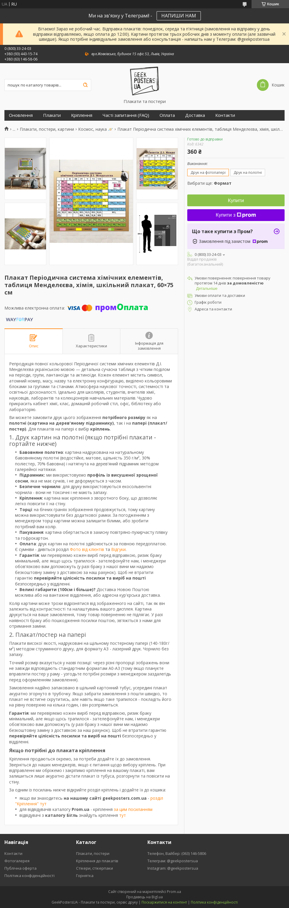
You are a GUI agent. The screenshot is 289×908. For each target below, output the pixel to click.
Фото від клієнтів (87, 549)
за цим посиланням (133, 809)
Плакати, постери (92, 853)
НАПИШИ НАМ (178, 15)
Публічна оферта (20, 868)
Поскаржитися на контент (164, 902)
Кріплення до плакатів (97, 860)
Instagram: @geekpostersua (172, 868)
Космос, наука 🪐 (95, 129)
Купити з (236, 215)
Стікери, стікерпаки (94, 868)
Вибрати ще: (209, 183)
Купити (236, 200)
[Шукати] (85, 85)
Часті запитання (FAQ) (126, 115)
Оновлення (21, 115)
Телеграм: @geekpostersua (172, 860)
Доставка (195, 115)
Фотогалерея (16, 860)
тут (122, 815)
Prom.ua (174, 891)
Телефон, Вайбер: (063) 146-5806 (176, 853)
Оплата (167, 115)
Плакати (52, 115)
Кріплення (81, 115)
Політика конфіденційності (29, 875)
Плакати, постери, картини (47, 129)
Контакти (225, 115)
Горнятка (84, 875)
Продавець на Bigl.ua (144, 896)
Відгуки (118, 549)
